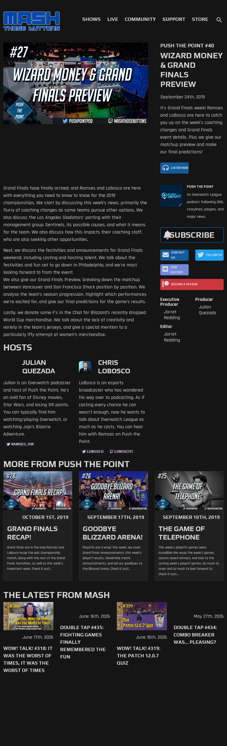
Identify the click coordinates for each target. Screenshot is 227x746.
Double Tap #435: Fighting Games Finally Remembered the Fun (83, 642)
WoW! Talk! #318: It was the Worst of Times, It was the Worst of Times (28, 659)
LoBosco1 (123, 451)
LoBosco (95, 451)
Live (112, 19)
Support (173, 19)
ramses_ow (22, 444)
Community (140, 19)
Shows (91, 19)
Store (200, 19)
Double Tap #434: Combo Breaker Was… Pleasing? (195, 634)
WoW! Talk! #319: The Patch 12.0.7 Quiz (138, 655)
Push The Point (200, 187)
